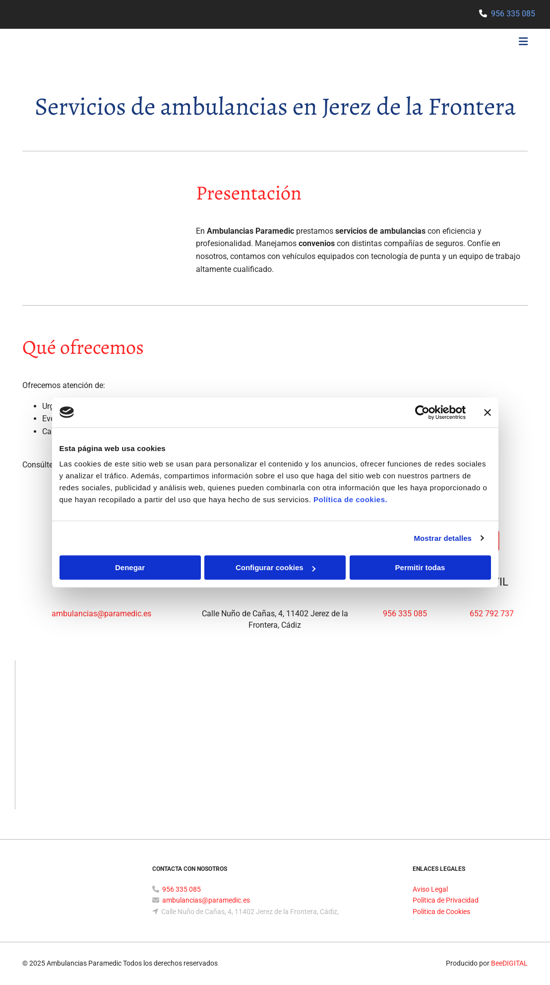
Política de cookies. (350, 499)
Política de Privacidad (446, 900)
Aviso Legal (430, 889)
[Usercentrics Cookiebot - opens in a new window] (422, 412)
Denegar (130, 567)
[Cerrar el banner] (487, 412)
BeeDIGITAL (509, 963)
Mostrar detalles (443, 538)
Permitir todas (420, 567)
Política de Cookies (441, 912)
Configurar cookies (275, 567)
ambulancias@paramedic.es (101, 613)
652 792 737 (492, 613)
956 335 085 (513, 13)
